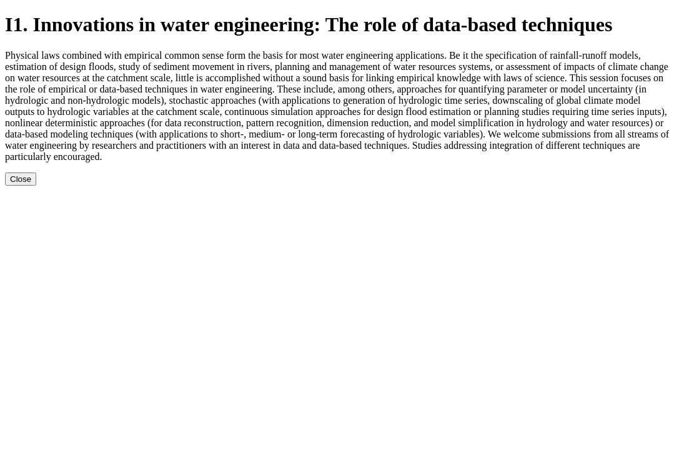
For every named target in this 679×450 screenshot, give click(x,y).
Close (20, 179)
